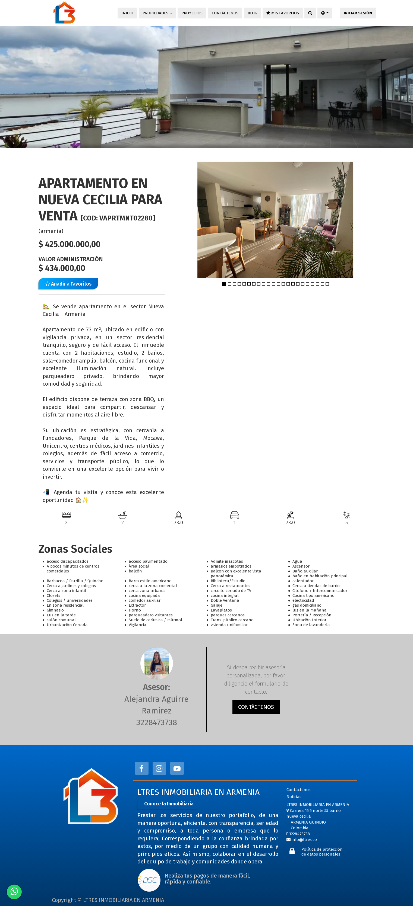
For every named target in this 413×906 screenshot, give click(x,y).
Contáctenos (298, 789)
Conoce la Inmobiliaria (169, 804)
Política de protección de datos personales (322, 852)
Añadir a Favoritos (68, 284)
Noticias (293, 796)
